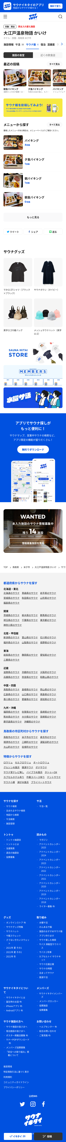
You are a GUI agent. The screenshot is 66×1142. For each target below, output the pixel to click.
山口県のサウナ (30, 694)
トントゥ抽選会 (13, 839)
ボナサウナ (41, 767)
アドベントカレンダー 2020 (49, 885)
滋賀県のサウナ (12, 672)
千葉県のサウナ (30, 620)
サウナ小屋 (9, 782)
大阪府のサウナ (48, 672)
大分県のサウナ (30, 716)
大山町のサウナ (12, 746)
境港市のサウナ (12, 742)
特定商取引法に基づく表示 (16, 1071)
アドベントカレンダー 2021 (49, 877)
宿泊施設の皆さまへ (15, 1031)
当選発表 (10, 848)
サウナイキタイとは (15, 997)
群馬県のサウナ (48, 615)
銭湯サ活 (43, 977)
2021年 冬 (11, 956)
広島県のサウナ (12, 694)
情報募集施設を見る (33, 543)
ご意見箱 (43, 1035)
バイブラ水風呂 (34, 772)
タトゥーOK (51, 772)
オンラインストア (14, 922)
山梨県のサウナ (30, 642)
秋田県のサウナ (30, 597)
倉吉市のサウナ (48, 737)
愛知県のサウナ (48, 654)
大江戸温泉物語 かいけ (25, 33)
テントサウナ (54, 777)
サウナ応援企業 (46, 964)
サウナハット (12, 931)
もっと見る (33, 217)
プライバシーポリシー (14, 1087)
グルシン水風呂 (12, 767)
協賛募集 (10, 857)
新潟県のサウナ (12, 637)
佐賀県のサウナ (30, 711)
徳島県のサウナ (48, 694)
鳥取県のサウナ (12, 689)
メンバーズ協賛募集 (15, 1047)
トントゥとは (12, 844)
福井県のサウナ (12, 642)
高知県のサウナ (48, 699)
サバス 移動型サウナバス (50, 946)
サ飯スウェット (13, 935)
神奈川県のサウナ (13, 625)
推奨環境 (8, 1066)
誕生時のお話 (12, 1001)
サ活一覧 (43, 806)
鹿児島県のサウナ (13, 721)
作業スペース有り (35, 777)
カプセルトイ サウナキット (50, 958)
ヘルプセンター (46, 1026)
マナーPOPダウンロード (17, 1039)
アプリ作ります (46, 935)
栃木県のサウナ (30, 615)
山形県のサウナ (48, 597)
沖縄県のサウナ (32, 721)
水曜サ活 (43, 922)
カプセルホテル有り (14, 777)
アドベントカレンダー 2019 (49, 892)
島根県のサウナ (30, 689)
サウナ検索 (11, 806)
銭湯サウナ (27, 767)
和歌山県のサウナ (49, 677)
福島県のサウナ (12, 602)
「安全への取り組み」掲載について (17, 1053)
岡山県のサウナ (48, 689)
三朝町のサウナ (30, 742)
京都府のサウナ (30, 672)
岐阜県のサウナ (12, 654)
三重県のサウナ (12, 659)
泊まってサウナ (46, 972)
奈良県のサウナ (30, 677)
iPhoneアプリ (12, 1006)
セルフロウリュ (23, 762)
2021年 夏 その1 (14, 947)
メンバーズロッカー (48, 1001)
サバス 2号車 (45, 952)
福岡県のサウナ (12, 711)
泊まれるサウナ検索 (15, 810)
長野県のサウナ (48, 642)
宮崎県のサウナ (48, 716)
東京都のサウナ (48, 620)
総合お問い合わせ (47, 1031)
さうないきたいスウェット (17, 941)
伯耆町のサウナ (30, 746)
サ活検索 (10, 819)
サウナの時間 (45, 968)
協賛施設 (43, 1005)
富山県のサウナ (30, 637)
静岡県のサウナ (30, 654)
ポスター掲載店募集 (15, 1035)
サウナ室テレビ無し (14, 772)
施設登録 (10, 823)
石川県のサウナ (48, 637)
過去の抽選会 (12, 852)
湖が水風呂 (23, 782)
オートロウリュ (41, 762)
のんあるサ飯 (45, 927)
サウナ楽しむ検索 (47, 939)
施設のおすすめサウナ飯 (50, 931)
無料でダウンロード (33, 449)
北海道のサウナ (12, 593)
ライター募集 (45, 906)
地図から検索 (12, 814)
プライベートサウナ (41, 782)
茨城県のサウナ (12, 615)
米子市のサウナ (30, 737)
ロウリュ (8, 762)
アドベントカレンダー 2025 (49, 846)
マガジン (43, 839)
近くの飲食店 (47, 55)
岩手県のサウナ (48, 593)
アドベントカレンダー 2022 (49, 869)
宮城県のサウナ (12, 597)
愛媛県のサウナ (30, 699)
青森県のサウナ (30, 593)
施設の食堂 (18, 55)
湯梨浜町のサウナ (49, 742)
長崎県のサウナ (48, 711)
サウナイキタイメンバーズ (50, 995)
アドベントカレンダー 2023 (49, 861)
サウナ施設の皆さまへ (16, 1026)
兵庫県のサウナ (12, 677)
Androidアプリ (13, 1010)
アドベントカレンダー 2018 (49, 900)
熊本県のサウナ (12, 716)
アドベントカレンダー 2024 (49, 853)
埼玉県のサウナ (12, 620)
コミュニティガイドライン (16, 1082)
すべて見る (54, 64)
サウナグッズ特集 (14, 927)
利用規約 (8, 1077)
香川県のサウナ (12, 699)
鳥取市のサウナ (12, 737)
